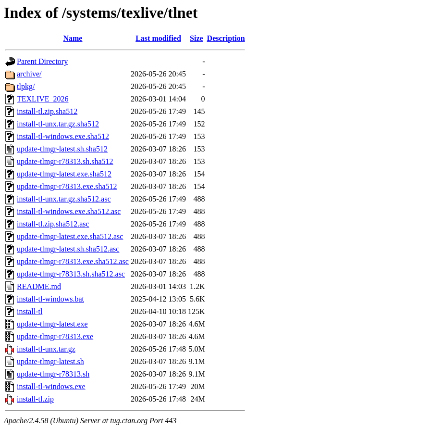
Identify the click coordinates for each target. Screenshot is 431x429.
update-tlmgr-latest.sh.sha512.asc (68, 249)
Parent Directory (42, 61)
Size (196, 38)
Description (226, 38)
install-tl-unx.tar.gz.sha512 (58, 124)
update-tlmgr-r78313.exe (55, 336)
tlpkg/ (26, 86)
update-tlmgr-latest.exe (52, 324)
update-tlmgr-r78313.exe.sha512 (67, 186)
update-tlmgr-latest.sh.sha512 (62, 149)
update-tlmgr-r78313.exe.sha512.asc (73, 261)
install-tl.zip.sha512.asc (53, 224)
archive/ (29, 74)
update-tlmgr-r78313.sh (53, 374)
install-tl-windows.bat (50, 299)
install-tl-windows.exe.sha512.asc (69, 211)
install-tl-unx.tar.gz (46, 349)
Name (72, 38)
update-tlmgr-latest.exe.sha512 (64, 174)
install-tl (29, 311)
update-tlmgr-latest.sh (50, 361)
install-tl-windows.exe (51, 386)
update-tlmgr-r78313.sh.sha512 (65, 161)
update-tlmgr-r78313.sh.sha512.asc (71, 274)
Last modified (158, 38)
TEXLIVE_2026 (43, 99)
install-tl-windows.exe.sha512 (63, 136)
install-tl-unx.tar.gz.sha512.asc (64, 199)
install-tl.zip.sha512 (47, 111)
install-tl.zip (35, 399)
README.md (39, 286)
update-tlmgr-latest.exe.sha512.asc (70, 236)
